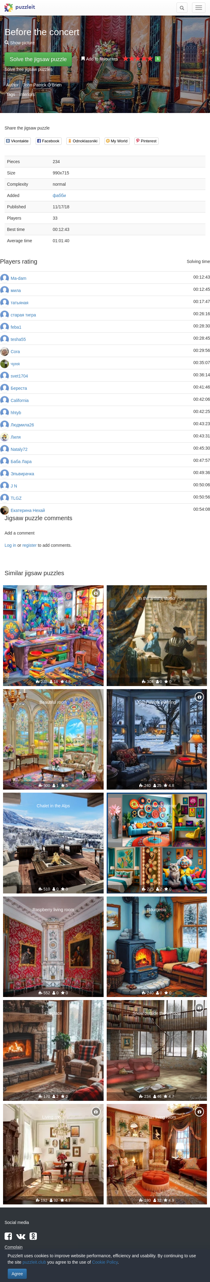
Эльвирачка (22, 473)
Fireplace (53, 1013)
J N (14, 486)
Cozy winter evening (156, 702)
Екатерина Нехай (28, 510)
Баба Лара (21, 461)
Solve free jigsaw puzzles (28, 69)
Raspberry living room (53, 909)
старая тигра (23, 314)
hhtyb (16, 412)
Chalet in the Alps (53, 805)
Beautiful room (53, 702)
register (29, 545)
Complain (14, 1247)
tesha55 (18, 339)
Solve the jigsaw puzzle (38, 59)
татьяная (19, 302)
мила (16, 290)
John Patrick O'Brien (42, 84)
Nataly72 (19, 449)
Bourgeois (156, 909)
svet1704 (19, 376)
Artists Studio (53, 598)
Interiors (27, 94)
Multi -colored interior (157, 805)
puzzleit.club (34, 1262)
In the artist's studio (156, 598)
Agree (17, 1273)
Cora (15, 351)
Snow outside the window (157, 1013)
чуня (15, 363)
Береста (19, 388)
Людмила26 (22, 424)
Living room (53, 1117)
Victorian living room (156, 1117)
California (20, 400)
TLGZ (16, 498)
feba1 (16, 327)
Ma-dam (18, 278)
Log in (10, 545)
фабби (59, 195)
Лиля (16, 437)
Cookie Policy (105, 1262)
